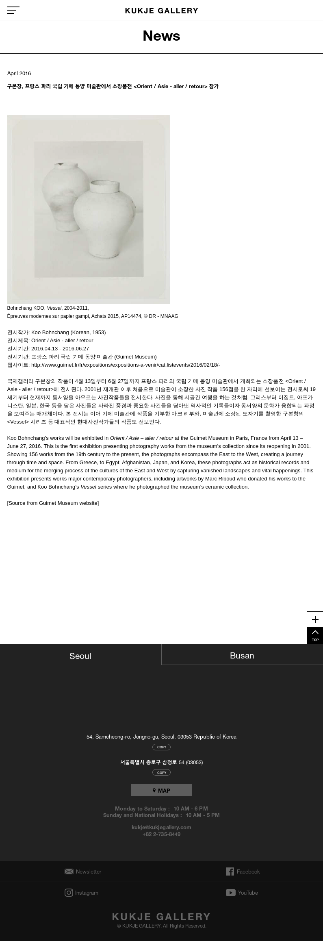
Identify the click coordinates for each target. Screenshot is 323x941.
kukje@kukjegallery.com (161, 827)
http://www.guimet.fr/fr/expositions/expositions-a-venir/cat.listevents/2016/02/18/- (125, 365)
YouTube (248, 892)
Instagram (86, 893)
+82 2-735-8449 (161, 833)
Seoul (80, 654)
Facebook (247, 871)
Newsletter (86, 872)
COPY (161, 747)
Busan (242, 654)
